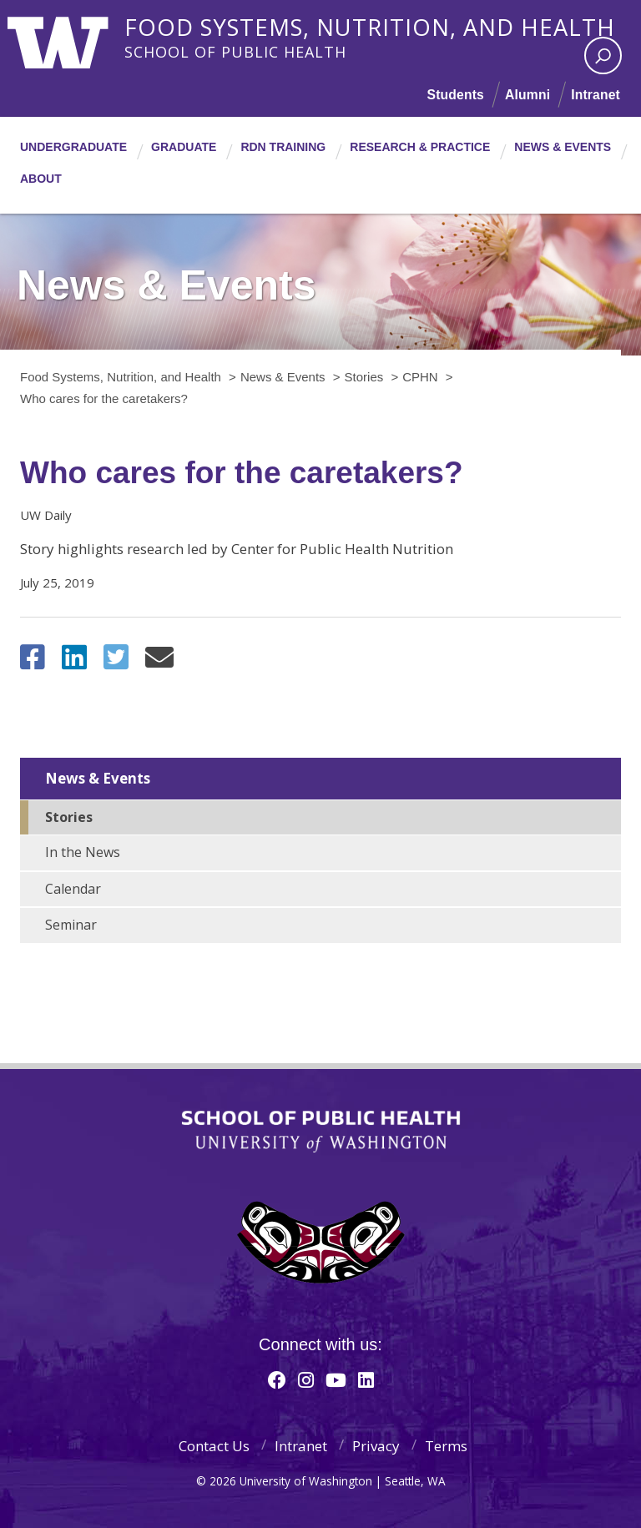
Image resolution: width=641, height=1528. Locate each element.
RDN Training (283, 147)
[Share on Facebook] (32, 662)
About (41, 178)
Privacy (376, 1445)
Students (453, 95)
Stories (69, 817)
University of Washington (76, 37)
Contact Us (214, 1445)
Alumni (526, 95)
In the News (82, 852)
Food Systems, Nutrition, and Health (383, 24)
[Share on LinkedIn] (74, 662)
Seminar (71, 924)
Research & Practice (420, 147)
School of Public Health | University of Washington (321, 1131)
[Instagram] (306, 1379)
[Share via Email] (159, 662)
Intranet (595, 95)
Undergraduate (73, 147)
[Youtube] (336, 1379)
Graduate (183, 147)
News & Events (562, 147)
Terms (446, 1445)
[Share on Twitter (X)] (116, 662)
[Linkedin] (366, 1379)
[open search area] (603, 55)
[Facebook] (277, 1379)
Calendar (73, 889)
